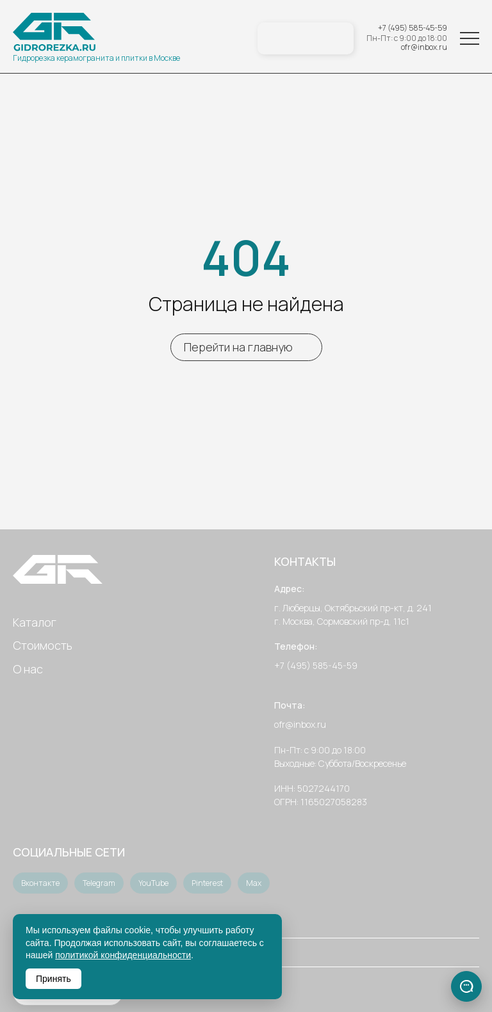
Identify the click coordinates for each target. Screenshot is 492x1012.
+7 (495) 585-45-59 (412, 28)
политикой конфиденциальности (123, 955)
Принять (53, 979)
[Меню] (469, 38)
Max (253, 883)
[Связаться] (466, 986)
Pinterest (207, 883)
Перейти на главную (238, 347)
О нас (28, 669)
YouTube (153, 883)
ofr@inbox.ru (424, 47)
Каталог (34, 622)
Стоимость (42, 645)
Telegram (99, 883)
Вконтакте (40, 883)
